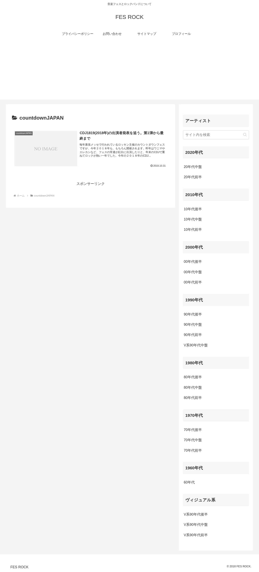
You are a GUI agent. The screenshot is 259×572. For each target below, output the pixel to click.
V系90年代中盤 (196, 345)
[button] (245, 134)
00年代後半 (193, 262)
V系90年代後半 (196, 514)
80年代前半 (193, 398)
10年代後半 (193, 209)
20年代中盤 (193, 167)
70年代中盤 (193, 440)
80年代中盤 (193, 387)
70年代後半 (193, 430)
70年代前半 (193, 450)
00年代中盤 (193, 272)
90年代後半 (193, 314)
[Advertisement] (129, 72)
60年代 (189, 482)
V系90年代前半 (196, 535)
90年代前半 (193, 335)
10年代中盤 (193, 219)
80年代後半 (193, 377)
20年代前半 (193, 177)
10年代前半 (193, 230)
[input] (216, 134)
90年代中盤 (193, 325)
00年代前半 (193, 282)
